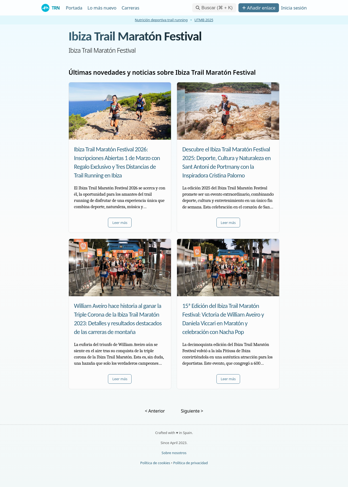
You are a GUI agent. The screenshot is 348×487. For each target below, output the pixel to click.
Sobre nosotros (173, 452)
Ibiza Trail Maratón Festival (135, 36)
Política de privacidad (190, 462)
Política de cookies (155, 462)
